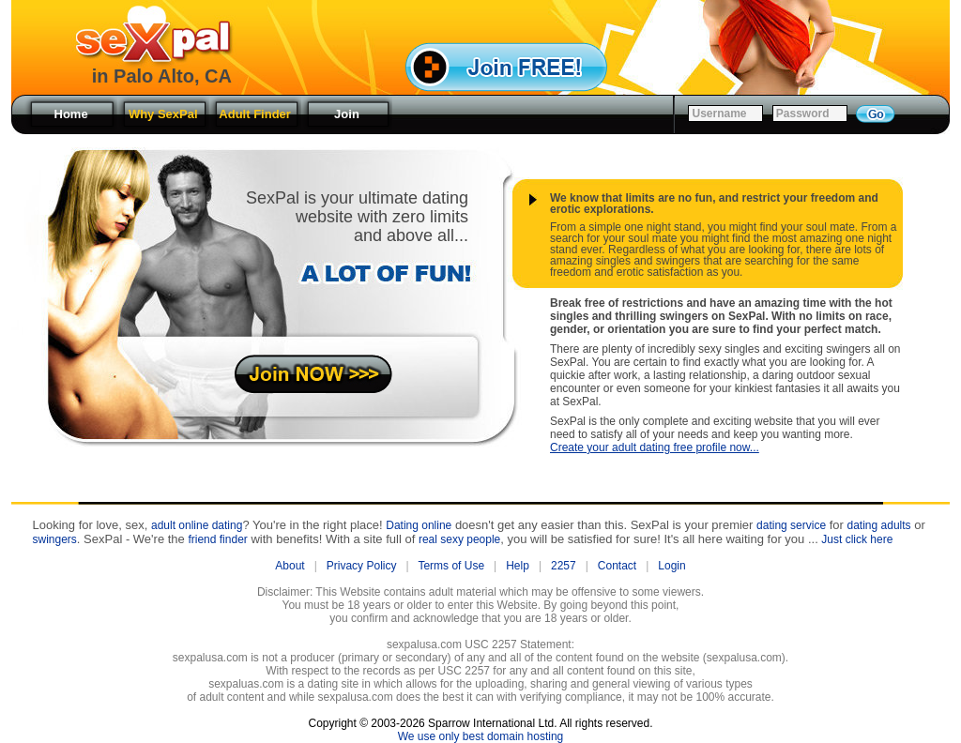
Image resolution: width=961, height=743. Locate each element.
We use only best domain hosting (481, 736)
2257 (563, 565)
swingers (55, 539)
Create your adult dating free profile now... (654, 447)
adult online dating (196, 525)
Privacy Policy (362, 565)
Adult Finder (255, 114)
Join (347, 114)
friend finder (217, 539)
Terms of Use (451, 565)
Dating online (418, 525)
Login (671, 565)
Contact (617, 565)
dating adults (879, 525)
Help (517, 565)
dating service (791, 525)
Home (71, 114)
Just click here (856, 539)
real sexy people (459, 539)
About (289, 565)
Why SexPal (163, 114)
